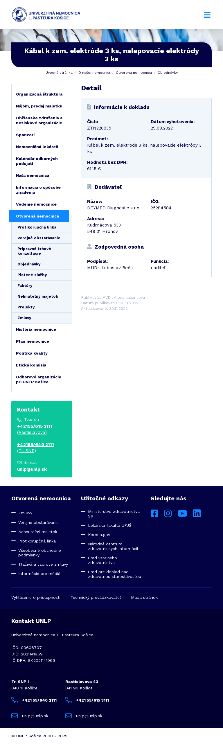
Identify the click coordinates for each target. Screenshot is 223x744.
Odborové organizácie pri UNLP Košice (38, 379)
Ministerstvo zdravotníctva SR (114, 513)
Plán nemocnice (32, 341)
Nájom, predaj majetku (39, 106)
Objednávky (168, 73)
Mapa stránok (144, 597)
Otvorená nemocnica (134, 73)
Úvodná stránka (59, 73)
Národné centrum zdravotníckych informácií (113, 546)
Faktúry (24, 285)
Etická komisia (31, 365)
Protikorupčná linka (36, 227)
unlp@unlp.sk (32, 469)
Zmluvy (24, 318)
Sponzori (25, 134)
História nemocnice (36, 329)
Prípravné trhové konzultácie (34, 251)
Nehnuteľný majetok (37, 296)
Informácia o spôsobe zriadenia (38, 190)
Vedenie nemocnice (36, 204)
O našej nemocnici (94, 73)
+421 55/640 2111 (34, 700)
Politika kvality (32, 353)
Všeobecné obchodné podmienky (39, 552)
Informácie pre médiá (39, 573)
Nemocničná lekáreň (37, 146)
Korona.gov (99, 534)
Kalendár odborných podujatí (37, 161)
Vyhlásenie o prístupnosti (35, 597)
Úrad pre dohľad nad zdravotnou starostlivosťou (114, 574)
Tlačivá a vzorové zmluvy (43, 564)
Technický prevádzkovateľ (96, 597)
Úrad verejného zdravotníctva (102, 560)
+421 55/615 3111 (87, 700)
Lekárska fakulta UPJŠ (110, 525)
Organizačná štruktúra (39, 94)
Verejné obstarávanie (38, 238)
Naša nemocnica (32, 175)
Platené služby (32, 275)
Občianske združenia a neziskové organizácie (39, 120)
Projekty (26, 307)
